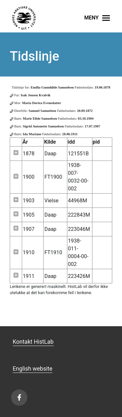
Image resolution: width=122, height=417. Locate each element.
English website (32, 368)
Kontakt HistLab (33, 342)
